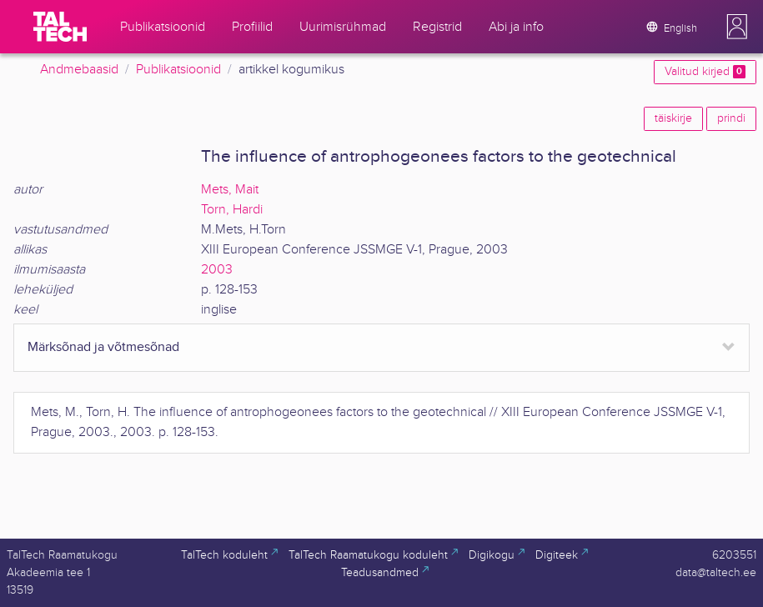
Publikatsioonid (178, 70)
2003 (217, 270)
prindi (731, 118)
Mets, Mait (230, 190)
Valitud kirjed (705, 71)
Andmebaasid (79, 70)
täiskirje (673, 118)
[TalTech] (60, 27)
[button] (737, 26)
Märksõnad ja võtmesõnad (103, 347)
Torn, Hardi (232, 210)
